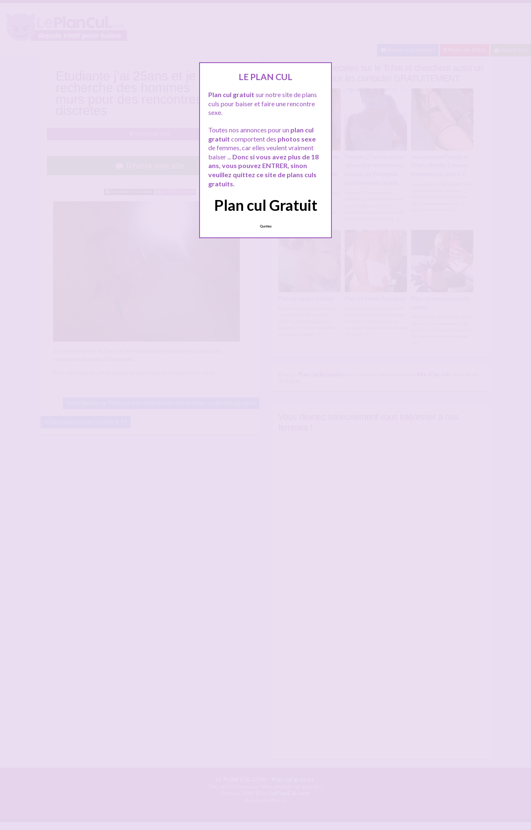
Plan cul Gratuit (265, 205)
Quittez (266, 226)
